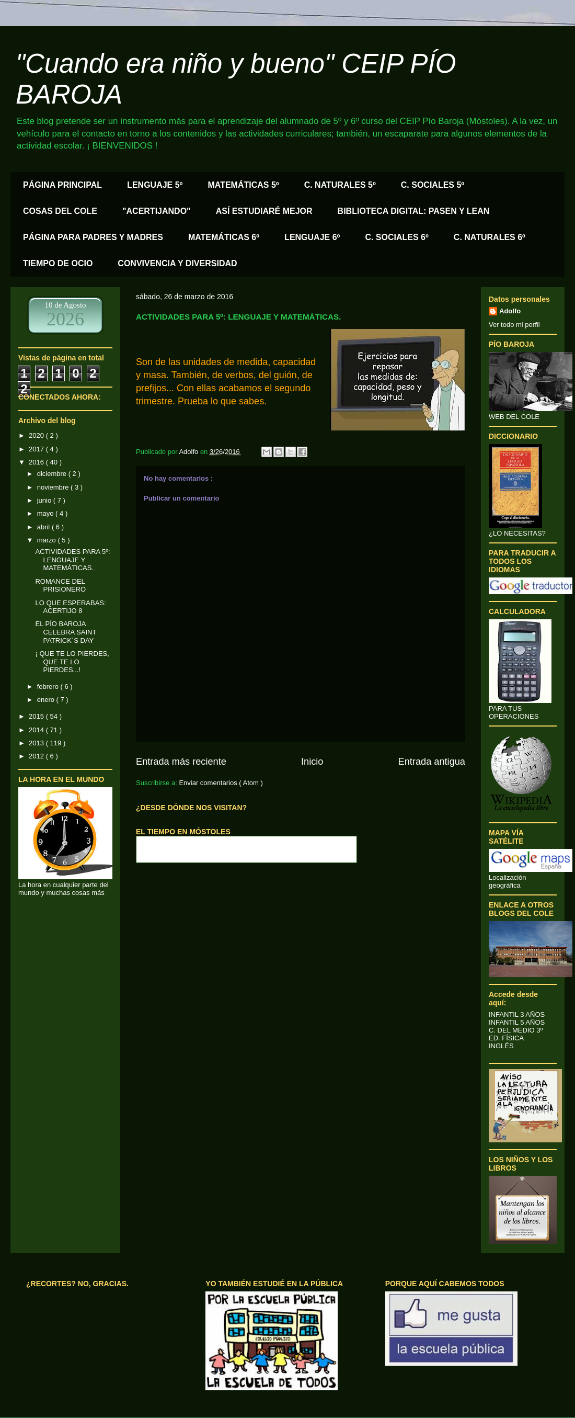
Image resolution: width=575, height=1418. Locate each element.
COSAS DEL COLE (60, 211)
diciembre (52, 474)
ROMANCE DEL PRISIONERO (60, 585)
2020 (37, 435)
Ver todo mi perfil (514, 324)
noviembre (54, 487)
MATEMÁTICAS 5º (243, 184)
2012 (37, 756)
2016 (37, 462)
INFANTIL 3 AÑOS (517, 1014)
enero (46, 700)
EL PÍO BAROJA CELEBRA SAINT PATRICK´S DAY (65, 632)
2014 (37, 730)
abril (44, 527)
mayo (46, 513)
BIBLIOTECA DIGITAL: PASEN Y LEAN (414, 211)
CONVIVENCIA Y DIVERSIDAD (177, 263)
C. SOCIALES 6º (396, 237)
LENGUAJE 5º (154, 184)
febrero (49, 686)
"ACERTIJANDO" (156, 211)
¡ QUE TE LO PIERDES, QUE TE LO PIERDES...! (72, 662)
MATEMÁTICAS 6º (223, 237)
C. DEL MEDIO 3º (516, 1030)
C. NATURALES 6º (489, 237)
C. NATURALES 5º (340, 184)
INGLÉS (501, 1046)
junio (45, 500)
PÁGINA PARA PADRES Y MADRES (93, 237)
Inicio (312, 761)
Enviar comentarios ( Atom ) (220, 783)
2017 (37, 449)
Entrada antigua (431, 761)
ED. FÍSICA (506, 1038)
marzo (47, 540)
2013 (37, 743)
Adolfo (510, 311)
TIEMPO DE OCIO (58, 263)
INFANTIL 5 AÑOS (517, 1022)
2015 (37, 716)
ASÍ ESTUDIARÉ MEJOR (264, 211)
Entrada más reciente (181, 761)
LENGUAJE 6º (312, 237)
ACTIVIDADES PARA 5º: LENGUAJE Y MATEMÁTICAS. (72, 560)
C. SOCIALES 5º (432, 184)
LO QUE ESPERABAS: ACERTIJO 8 (70, 607)
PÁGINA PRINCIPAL (62, 184)
